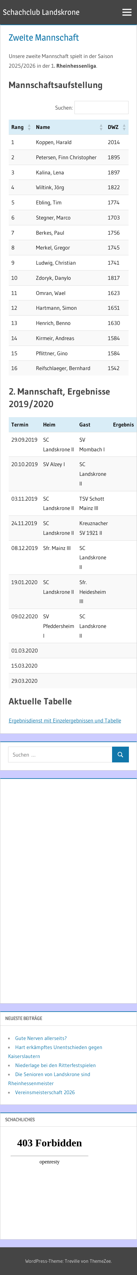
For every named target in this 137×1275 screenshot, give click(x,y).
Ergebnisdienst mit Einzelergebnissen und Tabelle (65, 720)
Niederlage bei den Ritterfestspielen (55, 1065)
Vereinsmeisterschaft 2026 (45, 1092)
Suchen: (64, 107)
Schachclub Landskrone (41, 12)
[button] (29, 127)
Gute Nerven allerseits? (41, 1038)
